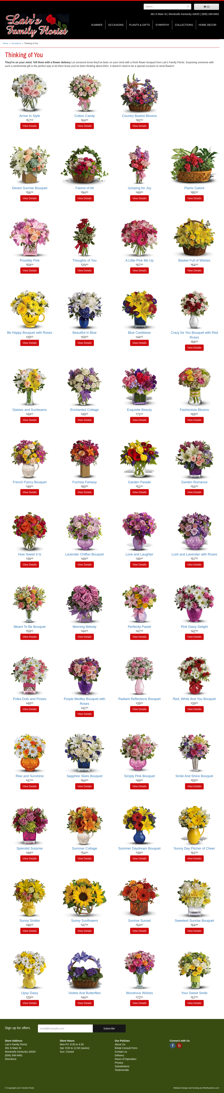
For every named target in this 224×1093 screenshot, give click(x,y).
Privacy (119, 1062)
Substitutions (122, 1066)
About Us (120, 1044)
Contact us (121, 1051)
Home (5, 43)
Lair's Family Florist (37, 25)
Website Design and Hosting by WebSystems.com (196, 1088)
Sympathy (162, 24)
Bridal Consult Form (126, 1048)
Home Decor (207, 24)
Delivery (119, 1055)
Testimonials (122, 1070)
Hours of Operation (125, 1059)
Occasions (116, 24)
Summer (96, 24)
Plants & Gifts (139, 24)
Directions (10, 1059)
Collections (184, 24)
